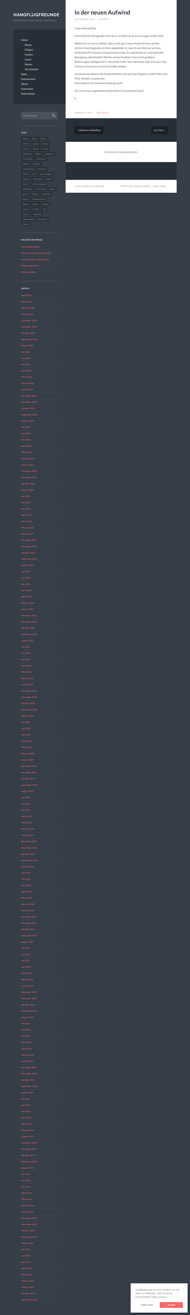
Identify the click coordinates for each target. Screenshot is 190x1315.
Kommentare (28, 79)
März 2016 (26, 1048)
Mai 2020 (26, 734)
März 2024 (26, 452)
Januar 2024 (27, 464)
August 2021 (27, 640)
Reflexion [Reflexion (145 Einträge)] (46, 194)
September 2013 (29, 1237)
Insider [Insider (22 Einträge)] (25, 174)
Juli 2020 (25, 722)
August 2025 (27, 345)
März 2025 (26, 377)
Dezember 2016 (29, 992)
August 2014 (27, 1167)
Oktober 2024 (28, 408)
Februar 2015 (27, 1130)
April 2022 (26, 590)
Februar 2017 (27, 979)
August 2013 (27, 1243)
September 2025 (29, 339)
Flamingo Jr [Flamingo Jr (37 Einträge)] (41, 159)
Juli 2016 (25, 1023)
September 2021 (29, 634)
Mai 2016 (26, 1036)
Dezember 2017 (29, 916)
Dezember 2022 (29, 540)
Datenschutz (28, 93)
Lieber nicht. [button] (147, 1305)
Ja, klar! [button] (171, 1305)
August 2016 (27, 1017)
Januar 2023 (27, 533)
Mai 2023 (26, 508)
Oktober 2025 (28, 333)
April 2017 (26, 967)
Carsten (103, 19)
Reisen (28, 64)
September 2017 (29, 935)
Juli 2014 (25, 1174)
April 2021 (26, 665)
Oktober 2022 (28, 552)
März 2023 (26, 521)
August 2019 (27, 791)
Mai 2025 (26, 364)
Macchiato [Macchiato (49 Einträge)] (37, 179)
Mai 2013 (26, 1262)
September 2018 (29, 860)
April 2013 (26, 1268)
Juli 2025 (25, 352)
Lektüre (105, 112)
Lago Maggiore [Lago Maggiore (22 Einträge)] (46, 174)
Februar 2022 (27, 603)
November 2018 (29, 847)
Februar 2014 (27, 1205)
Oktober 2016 (28, 1004)
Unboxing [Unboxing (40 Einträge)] (37, 214)
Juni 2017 (26, 954)
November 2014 (29, 1149)
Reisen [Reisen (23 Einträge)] (25, 199)
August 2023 (27, 490)
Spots (24, 74)
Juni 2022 (26, 577)
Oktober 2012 (28, 1293)
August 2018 (27, 866)
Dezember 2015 (29, 1067)
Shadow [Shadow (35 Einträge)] (45, 204)
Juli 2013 (25, 1249)
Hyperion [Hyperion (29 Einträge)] (42, 169)
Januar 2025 (27, 389)
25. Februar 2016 (85, 19)
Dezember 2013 (29, 1218)
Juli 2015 (25, 1098)
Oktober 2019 (28, 778)
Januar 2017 (27, 985)
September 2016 (29, 1010)
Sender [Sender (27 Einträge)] (26, 204)
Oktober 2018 (28, 854)
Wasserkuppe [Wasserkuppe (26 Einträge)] (28, 219)
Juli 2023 (25, 496)
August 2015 (27, 1092)
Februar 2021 (27, 678)
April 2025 (26, 370)
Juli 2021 (25, 647)
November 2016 (29, 998)
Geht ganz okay (28, 272)
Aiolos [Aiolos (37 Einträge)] (25, 139)
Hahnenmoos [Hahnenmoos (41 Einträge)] (28, 169)
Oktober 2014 (28, 1155)
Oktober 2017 (28, 929)
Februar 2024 (27, 458)
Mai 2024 (26, 439)
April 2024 (26, 446)
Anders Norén (142, 186)
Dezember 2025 (29, 320)
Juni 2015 (26, 1105)
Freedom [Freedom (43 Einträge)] (36, 164)
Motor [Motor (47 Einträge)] (52, 189)
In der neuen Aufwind (102, 12)
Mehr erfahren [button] (159, 1297)
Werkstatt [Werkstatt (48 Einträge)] (42, 219)
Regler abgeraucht (30, 265)
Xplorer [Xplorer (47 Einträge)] (26, 224)
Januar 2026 (27, 314)
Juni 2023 (26, 502)
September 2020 (29, 709)
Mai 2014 (26, 1186)
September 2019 (29, 785)
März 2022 (26, 596)
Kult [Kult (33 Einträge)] (34, 174)
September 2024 (29, 414)
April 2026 (26, 295)
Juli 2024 (25, 427)
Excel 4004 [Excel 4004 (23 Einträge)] (28, 159)
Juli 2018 (25, 872)
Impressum (27, 88)
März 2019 (26, 822)
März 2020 (26, 747)
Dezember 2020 (29, 690)
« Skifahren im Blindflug (88, 130)
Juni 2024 (26, 433)
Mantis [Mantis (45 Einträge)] (26, 184)
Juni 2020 (26, 728)
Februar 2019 (27, 828)
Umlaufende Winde (30, 246)
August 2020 (27, 715)
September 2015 (29, 1086)
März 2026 (26, 301)
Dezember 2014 (29, 1142)
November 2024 (29, 402)
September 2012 (29, 1299)
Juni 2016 (26, 1029)
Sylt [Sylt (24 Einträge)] (44, 209)
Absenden (53, 115)
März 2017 (26, 973)
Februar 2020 (27, 753)
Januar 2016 (27, 1061)
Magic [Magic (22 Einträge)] (49, 179)
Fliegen (29, 49)
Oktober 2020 (28, 703)
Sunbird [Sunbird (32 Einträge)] (36, 209)
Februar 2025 (27, 383)
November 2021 (29, 621)
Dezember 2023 (29, 471)
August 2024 (27, 420)
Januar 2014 (27, 1211)
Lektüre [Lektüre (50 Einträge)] (26, 179)
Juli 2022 (25, 571)
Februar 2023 (27, 527)
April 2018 (26, 891)
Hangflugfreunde (35, 14)
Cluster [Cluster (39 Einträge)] (26, 149)
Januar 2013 (27, 1287)
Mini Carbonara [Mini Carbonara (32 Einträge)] (39, 184)
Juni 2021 (26, 653)
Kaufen (29, 54)
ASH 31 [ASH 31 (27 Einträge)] (26, 144)
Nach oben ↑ (160, 186)
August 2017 (27, 942)
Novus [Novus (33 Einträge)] (25, 194)
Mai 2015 (26, 1111)
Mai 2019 (26, 810)
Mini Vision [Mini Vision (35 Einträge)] (41, 189)
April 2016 (26, 1042)
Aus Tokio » (159, 130)
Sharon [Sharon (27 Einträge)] (26, 209)
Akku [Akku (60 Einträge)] (34, 139)
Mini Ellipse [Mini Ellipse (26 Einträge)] (27, 189)
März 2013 (26, 1274)
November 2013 (29, 1224)
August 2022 (27, 565)
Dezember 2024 (29, 395)
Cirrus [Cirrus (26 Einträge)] (45, 144)
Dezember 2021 (29, 615)
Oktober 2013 (28, 1230)
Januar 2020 (27, 759)
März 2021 (26, 672)
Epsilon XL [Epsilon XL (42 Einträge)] (49, 154)
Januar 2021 (27, 684)
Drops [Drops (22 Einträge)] (45, 149)
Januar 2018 (27, 910)
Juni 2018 (26, 879)
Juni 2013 (26, 1255)
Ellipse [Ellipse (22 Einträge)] (38, 154)
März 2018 (26, 898)
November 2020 (29, 697)
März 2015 (26, 1124)
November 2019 (29, 772)
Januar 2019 (27, 835)
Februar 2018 (27, 904)
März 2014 (26, 1199)
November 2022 (29, 546)
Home (24, 39)
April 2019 (26, 816)
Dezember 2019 (29, 766)
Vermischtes (31, 69)
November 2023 (29, 477)
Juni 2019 (26, 803)
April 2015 (26, 1117)
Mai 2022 (26, 584)
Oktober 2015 (28, 1080)
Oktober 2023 (28, 483)
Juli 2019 (25, 797)
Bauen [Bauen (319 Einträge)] (36, 144)
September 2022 (29, 559)
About (24, 83)
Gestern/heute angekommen (35, 259)
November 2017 (29, 923)
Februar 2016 (27, 1054)
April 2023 (26, 515)
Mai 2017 (26, 960)
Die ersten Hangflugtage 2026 (36, 253)
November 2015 (29, 1073)
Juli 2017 (25, 948)
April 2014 (26, 1193)
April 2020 (26, 741)
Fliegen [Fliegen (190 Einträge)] (26, 164)
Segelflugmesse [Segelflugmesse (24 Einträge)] (39, 199)
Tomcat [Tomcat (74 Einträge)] (26, 214)
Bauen (28, 44)
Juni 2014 (26, 1180)
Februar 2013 (27, 1280)
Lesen (28, 59)
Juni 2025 (26, 358)
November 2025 (29, 326)
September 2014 (29, 1161)
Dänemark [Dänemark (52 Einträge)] (27, 154)
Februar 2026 (27, 308)
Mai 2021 (26, 659)
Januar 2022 (27, 609)
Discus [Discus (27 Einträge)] (36, 149)
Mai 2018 (26, 885)
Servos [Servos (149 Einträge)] (35, 204)
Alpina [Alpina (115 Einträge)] (43, 139)
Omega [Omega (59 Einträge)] (35, 194)
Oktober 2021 (28, 628)
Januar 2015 (27, 1136)
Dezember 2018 (29, 841)
